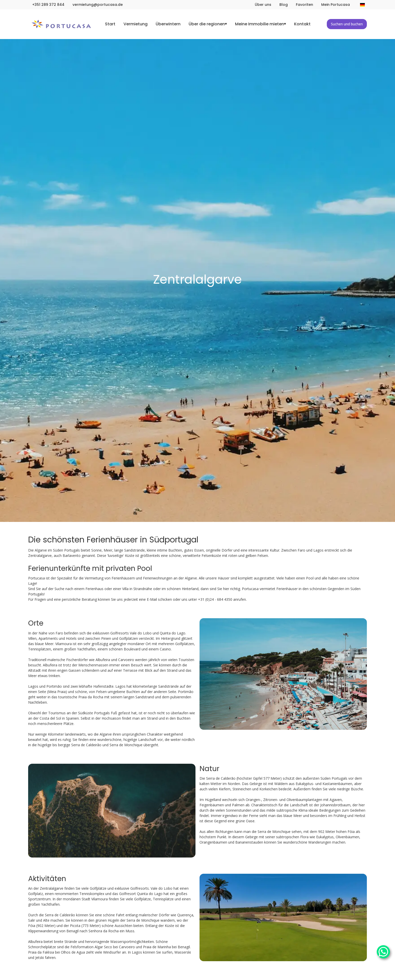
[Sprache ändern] (362, 5)
